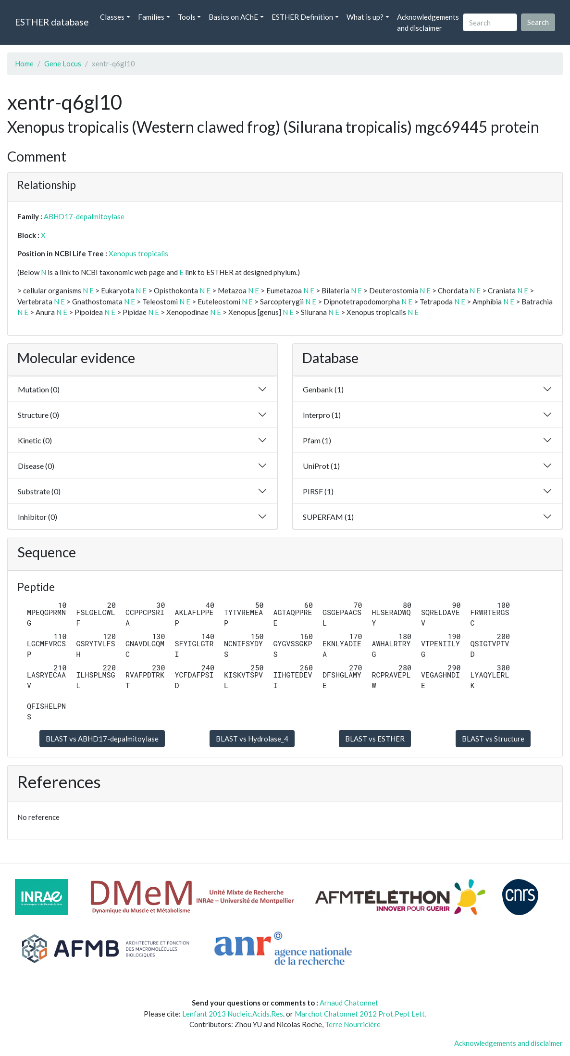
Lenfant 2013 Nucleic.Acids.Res (232, 1013)
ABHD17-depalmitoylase (84, 216)
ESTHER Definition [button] (302, 17)
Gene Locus (62, 63)
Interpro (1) (322, 414)
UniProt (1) (321, 465)
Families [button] (151, 17)
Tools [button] (187, 17)
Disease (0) (36, 465)
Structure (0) (38, 414)
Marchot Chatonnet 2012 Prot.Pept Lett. (360, 1013)
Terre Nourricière (353, 1024)
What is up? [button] (365, 17)
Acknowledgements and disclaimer (428, 22)
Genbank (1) (323, 389)
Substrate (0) (39, 491)
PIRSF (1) (318, 491)
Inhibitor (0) (37, 516)
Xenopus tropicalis (138, 253)
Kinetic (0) (35, 440)
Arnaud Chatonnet (349, 1002)
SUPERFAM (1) (328, 516)
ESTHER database (51, 21)
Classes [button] (112, 17)
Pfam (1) (317, 440)
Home (24, 63)
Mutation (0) (39, 389)
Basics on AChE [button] (233, 17)
